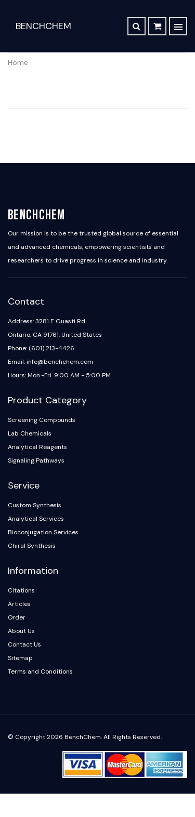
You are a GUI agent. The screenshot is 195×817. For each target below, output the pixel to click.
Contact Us (24, 644)
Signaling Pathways (36, 460)
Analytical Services (36, 519)
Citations (21, 590)
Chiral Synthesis (32, 546)
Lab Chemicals (29, 433)
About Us (21, 631)
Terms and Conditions (40, 671)
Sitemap (20, 658)
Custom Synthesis (34, 505)
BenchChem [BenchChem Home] (43, 26)
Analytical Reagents (37, 447)
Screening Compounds (41, 420)
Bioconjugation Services (43, 532)
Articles (19, 604)
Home (18, 62)
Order (16, 617)
